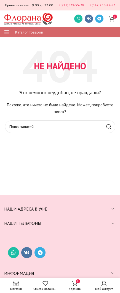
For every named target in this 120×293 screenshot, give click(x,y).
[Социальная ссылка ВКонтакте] (89, 19)
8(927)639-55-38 (71, 5)
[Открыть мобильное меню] (6, 32)
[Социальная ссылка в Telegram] (99, 19)
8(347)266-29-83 (102, 5)
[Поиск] (60, 126)
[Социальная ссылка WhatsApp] (78, 19)
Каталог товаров (29, 32)
